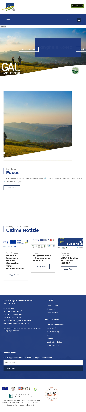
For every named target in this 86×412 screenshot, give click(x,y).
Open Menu (79, 20)
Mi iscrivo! (11, 368)
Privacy (50, 338)
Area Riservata (53, 345)
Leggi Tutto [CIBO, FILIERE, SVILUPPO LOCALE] (68, 269)
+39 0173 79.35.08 (14, 317)
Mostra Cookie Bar (54, 342)
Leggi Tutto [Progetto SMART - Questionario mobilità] (41, 266)
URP (48, 335)
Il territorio (51, 309)
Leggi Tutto (11, 188)
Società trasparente (55, 325)
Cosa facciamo (53, 306)
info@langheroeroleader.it (20, 320)
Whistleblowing (53, 332)
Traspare (51, 328)
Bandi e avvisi (52, 312)
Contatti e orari (77, 6)
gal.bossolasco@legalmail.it (18, 323)
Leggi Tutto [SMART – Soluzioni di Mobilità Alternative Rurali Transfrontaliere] (14, 274)
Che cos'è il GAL (48, 49)
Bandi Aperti (68, 49)
